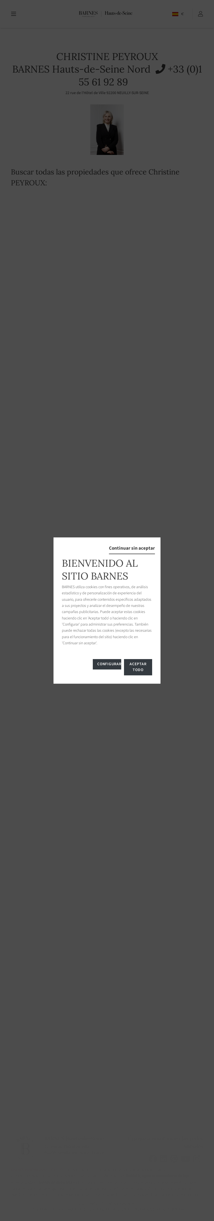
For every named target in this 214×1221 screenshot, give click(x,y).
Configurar (109, 664)
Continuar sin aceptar (132, 548)
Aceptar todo (138, 667)
